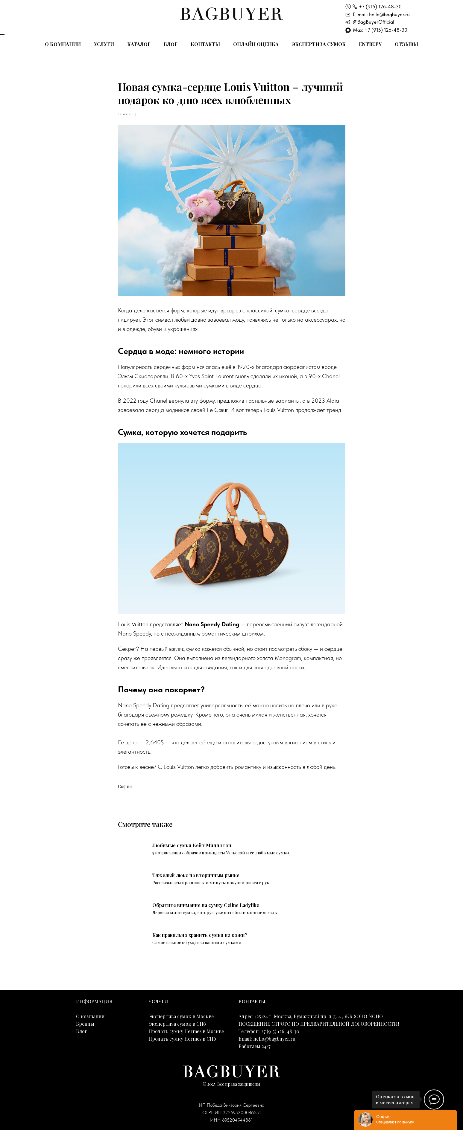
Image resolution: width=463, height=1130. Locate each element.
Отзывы (406, 44)
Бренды (85, 1024)
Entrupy (370, 44)
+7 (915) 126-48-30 (380, 7)
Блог (170, 44)
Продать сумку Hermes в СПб (182, 1039)
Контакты (205, 44)
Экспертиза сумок (319, 44)
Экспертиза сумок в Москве (181, 1016)
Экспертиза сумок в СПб (177, 1024)
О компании (63, 44)
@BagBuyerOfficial (373, 22)
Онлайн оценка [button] (256, 44)
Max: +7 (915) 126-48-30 (380, 30)
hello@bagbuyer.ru (274, 1039)
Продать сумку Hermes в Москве (186, 1031)
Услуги (104, 44)
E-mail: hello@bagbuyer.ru (381, 14)
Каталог (139, 44)
